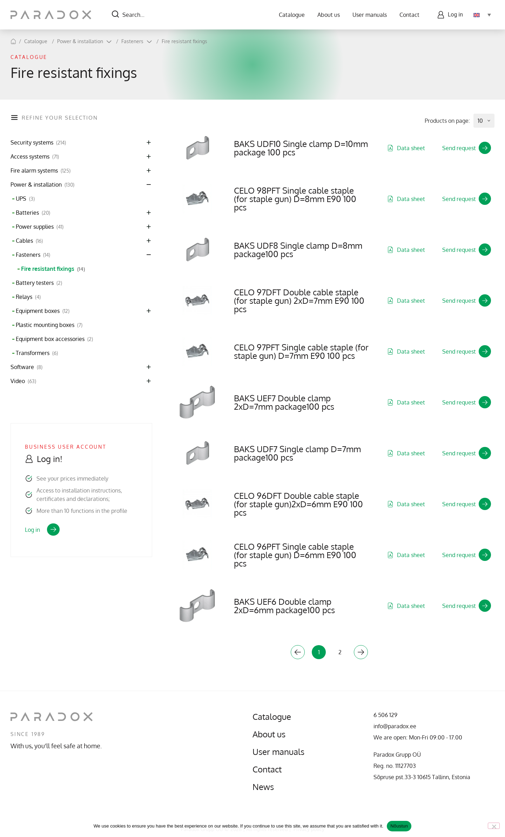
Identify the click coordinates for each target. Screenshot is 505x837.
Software (26, 367)
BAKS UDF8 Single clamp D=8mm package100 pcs (298, 249)
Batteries (33, 212)
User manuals (369, 14)
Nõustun (399, 826)
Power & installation (80, 41)
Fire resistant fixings (184, 41)
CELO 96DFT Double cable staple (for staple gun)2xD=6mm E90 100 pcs (298, 504)
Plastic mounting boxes (49, 325)
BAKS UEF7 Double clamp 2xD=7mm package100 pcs (284, 402)
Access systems (35, 156)
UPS (25, 198)
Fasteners (132, 41)
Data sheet (406, 148)
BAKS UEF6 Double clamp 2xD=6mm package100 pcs (284, 605)
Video (23, 381)
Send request (466, 148)
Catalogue (292, 14)
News (263, 786)
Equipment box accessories (54, 339)
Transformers (37, 353)
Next (361, 652)
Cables (29, 241)
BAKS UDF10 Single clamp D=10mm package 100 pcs (301, 148)
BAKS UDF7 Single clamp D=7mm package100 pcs (297, 453)
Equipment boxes (42, 311)
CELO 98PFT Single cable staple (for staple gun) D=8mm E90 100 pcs (295, 199)
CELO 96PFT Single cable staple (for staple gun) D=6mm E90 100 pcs (295, 555)
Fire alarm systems (40, 170)
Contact (409, 14)
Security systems (38, 142)
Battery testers (39, 283)
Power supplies (39, 226)
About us (328, 14)
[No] (494, 826)
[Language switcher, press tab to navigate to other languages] (482, 14)
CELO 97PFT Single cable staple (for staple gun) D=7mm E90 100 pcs (301, 351)
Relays (28, 297)
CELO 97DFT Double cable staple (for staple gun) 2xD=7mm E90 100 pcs (299, 300)
